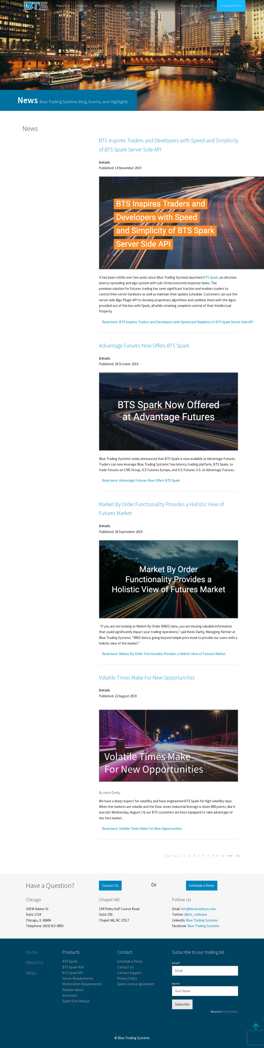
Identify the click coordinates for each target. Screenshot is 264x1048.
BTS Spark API (72, 973)
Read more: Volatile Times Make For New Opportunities (142, 828)
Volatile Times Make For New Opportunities (147, 677)
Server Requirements (77, 978)
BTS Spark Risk (73, 967)
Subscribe (182, 1004)
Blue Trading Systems (202, 920)
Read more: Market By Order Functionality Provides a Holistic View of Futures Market (163, 654)
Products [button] (63, 6)
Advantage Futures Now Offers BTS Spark (144, 345)
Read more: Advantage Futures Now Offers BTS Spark (141, 480)
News (120, 6)
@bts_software (195, 914)
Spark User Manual (75, 1001)
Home (32, 952)
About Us (82, 6)
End (238, 855)
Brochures (70, 995)
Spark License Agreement (136, 984)
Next (230, 855)
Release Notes (73, 990)
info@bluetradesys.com (198, 909)
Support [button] (186, 6)
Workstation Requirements (82, 984)
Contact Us (206, 6)
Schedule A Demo (231, 6)
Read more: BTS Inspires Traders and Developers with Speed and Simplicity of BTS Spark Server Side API (177, 322)
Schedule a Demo (201, 885)
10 (223, 855)
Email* (176, 963)
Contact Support (129, 973)
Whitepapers (102, 6)
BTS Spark (69, 961)
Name (176, 983)
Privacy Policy (127, 978)
